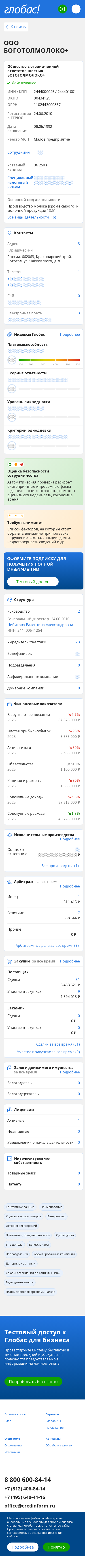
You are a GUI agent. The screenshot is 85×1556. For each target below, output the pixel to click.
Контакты (53, 1438)
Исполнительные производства (44, 835)
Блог (7, 1421)
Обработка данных (59, 1445)
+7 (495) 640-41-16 (24, 1497)
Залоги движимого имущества (44, 1068)
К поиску (16, 26)
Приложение (55, 1427)
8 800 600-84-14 (27, 1479)
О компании (13, 1445)
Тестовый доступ (33, 581)
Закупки (22, 961)
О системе (12, 1438)
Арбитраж (23, 882)
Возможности (15, 1414)
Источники (12, 1452)
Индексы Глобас (29, 334)
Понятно (56, 1547)
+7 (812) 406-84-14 (24, 1489)
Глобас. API (53, 1421)
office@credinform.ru (29, 1506)
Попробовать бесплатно (33, 1381)
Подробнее (23, 1547)
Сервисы (52, 1414)
